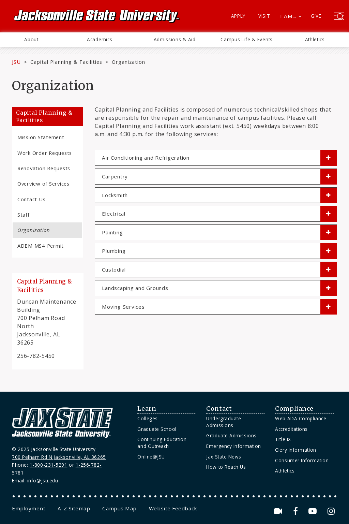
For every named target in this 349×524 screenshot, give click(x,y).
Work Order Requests (44, 152)
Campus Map (119, 508)
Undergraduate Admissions (223, 421)
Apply (238, 16)
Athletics (315, 39)
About (31, 39)
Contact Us (31, 199)
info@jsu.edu (42, 480)
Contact (219, 408)
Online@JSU (151, 456)
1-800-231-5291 (48, 465)
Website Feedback (173, 508)
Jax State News (223, 456)
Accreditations (291, 429)
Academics (99, 39)
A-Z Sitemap (74, 508)
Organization (33, 230)
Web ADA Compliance (300, 418)
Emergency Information (233, 446)
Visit (264, 16)
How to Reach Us (226, 467)
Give (316, 16)
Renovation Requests (43, 168)
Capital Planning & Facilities (66, 61)
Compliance (294, 408)
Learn (146, 408)
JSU (16, 61)
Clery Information (295, 450)
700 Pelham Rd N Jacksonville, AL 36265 (59, 457)
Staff (23, 214)
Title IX (283, 439)
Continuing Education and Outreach (161, 442)
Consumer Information (302, 460)
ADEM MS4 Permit (40, 245)
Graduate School (156, 429)
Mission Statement (40, 137)
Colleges (147, 418)
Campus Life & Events (247, 39)
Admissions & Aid (175, 39)
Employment (28, 508)
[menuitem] (31, 39)
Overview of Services (43, 183)
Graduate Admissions (231, 435)
